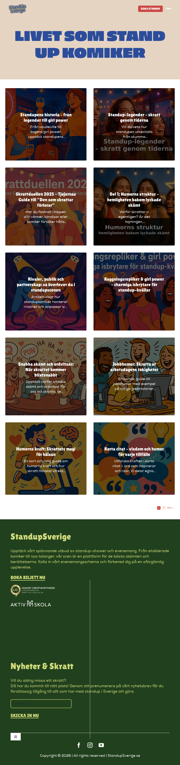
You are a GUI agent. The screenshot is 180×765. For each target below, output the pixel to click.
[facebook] (78, 745)
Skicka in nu (25, 715)
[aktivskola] (31, 602)
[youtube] (101, 745)
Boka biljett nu (28, 577)
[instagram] (90, 745)
